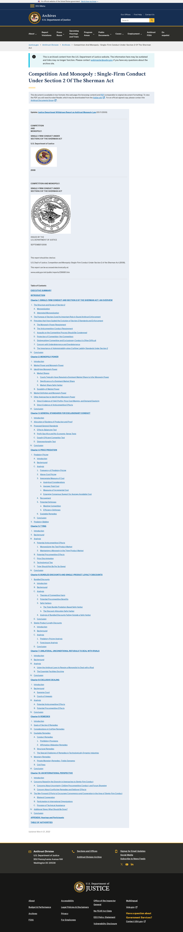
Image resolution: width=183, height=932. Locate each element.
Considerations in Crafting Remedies (49, 729)
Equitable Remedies (48, 514)
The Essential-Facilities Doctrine (50, 671)
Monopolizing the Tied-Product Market (56, 547)
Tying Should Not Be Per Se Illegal (51, 566)
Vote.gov (132, 907)
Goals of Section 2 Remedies (46, 725)
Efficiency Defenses (51, 510)
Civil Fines (41, 765)
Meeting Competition (52, 506)
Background (42, 462)
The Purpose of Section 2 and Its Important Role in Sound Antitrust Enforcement (67, 317)
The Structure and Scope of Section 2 (49, 305)
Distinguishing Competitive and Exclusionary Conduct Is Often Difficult (66, 340)
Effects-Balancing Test (47, 430)
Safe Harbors (45, 603)
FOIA (31, 920)
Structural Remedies (45, 749)
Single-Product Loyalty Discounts (48, 623)
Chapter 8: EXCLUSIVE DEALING (45, 680)
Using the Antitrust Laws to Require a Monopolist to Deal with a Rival (65, 667)
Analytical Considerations (54, 482)
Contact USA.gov (136, 921)
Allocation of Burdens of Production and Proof (53, 422)
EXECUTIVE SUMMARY (41, 290)
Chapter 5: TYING (38, 526)
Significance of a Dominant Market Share (57, 381)
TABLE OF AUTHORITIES (42, 822)
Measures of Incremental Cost (56, 490)
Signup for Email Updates (132, 851)
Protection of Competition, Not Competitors (55, 337)
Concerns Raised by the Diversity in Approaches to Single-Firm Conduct (63, 782)
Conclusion (38, 352)
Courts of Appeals (44, 696)
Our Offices (126, 15)
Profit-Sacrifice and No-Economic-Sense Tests (56, 434)
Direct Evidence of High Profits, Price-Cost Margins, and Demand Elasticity (68, 401)
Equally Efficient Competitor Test (51, 438)
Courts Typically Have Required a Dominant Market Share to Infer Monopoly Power (74, 377)
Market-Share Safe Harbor (51, 385)
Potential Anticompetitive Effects (51, 543)
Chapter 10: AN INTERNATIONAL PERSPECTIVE (52, 773)
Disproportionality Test (46, 442)
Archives (33, 913)
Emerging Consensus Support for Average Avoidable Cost (67, 494)
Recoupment (45, 498)
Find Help (138, 15)
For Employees (68, 920)
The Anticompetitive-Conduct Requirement (55, 329)
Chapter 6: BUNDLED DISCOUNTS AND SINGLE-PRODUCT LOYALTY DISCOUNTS (67, 575)
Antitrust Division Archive (89, 857)
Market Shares (43, 373)
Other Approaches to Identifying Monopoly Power (54, 397)
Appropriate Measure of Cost (52, 478)
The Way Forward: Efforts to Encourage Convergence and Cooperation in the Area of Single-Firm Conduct (78, 793)
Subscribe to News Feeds (132, 859)
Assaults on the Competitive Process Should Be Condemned (62, 333)
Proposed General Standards (46, 426)
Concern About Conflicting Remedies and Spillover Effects (61, 790)
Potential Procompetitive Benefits (54, 599)
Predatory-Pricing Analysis (51, 639)
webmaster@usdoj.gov (102, 60)
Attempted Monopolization (48, 313)
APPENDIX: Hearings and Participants (47, 818)
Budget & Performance (40, 907)
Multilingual (132, 901)
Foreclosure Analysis (49, 643)
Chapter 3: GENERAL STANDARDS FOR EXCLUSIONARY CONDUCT (60, 413)
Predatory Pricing (41, 455)
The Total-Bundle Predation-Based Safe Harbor (63, 607)
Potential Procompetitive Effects (50, 555)
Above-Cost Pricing (48, 474)
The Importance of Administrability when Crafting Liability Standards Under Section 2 (72, 348)
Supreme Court (43, 692)
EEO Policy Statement (104, 917)
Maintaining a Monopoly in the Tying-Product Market (62, 551)
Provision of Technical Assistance (51, 805)
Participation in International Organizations (55, 801)
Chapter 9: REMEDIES (40, 716)
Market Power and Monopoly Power (49, 365)
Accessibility (67, 901)
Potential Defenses (48, 502)
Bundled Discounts (42, 579)
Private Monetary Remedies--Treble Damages (56, 761)
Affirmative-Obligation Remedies (54, 745)
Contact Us (149, 15)
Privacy (64, 913)
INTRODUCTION (38, 295)
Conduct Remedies (45, 737)
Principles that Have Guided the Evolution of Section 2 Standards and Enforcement (68, 321)
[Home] (50, 22)
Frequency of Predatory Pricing (53, 470)
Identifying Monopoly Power (45, 369)
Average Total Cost (51, 486)
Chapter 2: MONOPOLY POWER (44, 357)
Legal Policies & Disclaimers (75, 907)
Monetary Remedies (42, 757)
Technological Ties (45, 563)
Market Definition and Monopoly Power (50, 393)
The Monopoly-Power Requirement (51, 325)
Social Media (126, 855)
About (32, 901)
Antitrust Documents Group (44, 100)
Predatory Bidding (41, 522)
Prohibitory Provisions (49, 741)
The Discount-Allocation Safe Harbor (58, 611)
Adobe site (99, 98)
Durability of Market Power (48, 389)
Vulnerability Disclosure (105, 923)
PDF (102, 95)
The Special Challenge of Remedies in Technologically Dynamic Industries (68, 753)
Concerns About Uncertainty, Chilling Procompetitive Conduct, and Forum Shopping (72, 786)
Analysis (40, 466)
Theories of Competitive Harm (52, 595)
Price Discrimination (45, 558)
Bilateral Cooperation (46, 797)
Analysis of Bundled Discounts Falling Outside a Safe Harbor (65, 615)
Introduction (39, 361)
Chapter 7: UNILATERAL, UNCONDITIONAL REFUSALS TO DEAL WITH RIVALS (65, 651)
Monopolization (43, 309)
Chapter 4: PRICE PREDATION (44, 450)
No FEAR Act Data (103, 911)
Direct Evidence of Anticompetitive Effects (55, 405)
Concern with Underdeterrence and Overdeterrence (58, 344)
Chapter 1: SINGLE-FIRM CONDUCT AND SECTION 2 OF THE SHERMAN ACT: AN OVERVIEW (72, 300)
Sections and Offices (87, 851)
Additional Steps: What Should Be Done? (51, 809)
